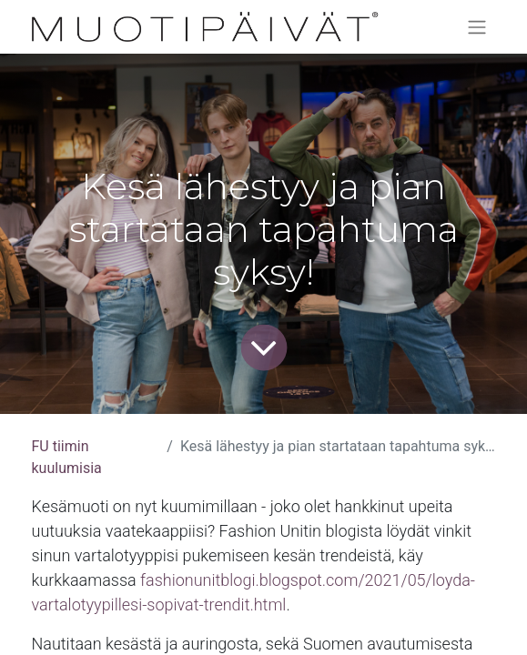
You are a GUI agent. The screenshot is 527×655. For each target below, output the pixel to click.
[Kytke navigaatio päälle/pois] (477, 26)
